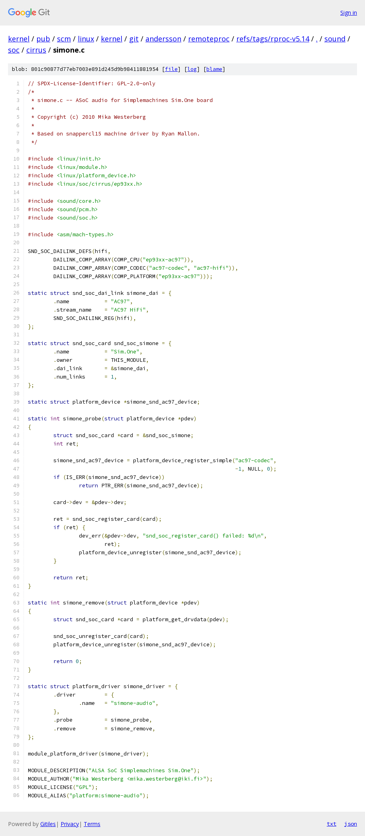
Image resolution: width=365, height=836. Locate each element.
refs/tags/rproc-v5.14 (272, 38)
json (350, 823)
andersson (163, 38)
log (192, 69)
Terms (92, 824)
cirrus (36, 50)
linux (86, 38)
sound (334, 38)
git (134, 38)
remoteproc (209, 38)
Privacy (70, 824)
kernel (18, 38)
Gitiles (48, 824)
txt (331, 823)
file (171, 69)
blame (214, 69)
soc (14, 50)
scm (64, 38)
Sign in (348, 12)
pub (43, 38)
